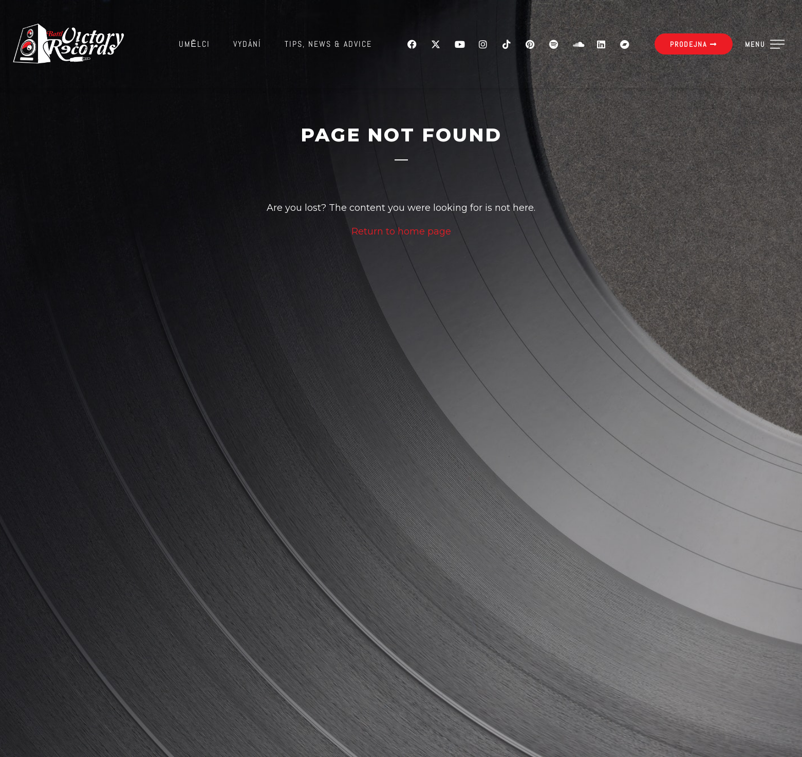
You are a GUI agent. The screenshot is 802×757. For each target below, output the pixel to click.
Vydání (247, 44)
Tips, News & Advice (328, 44)
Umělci (194, 44)
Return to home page (401, 231)
